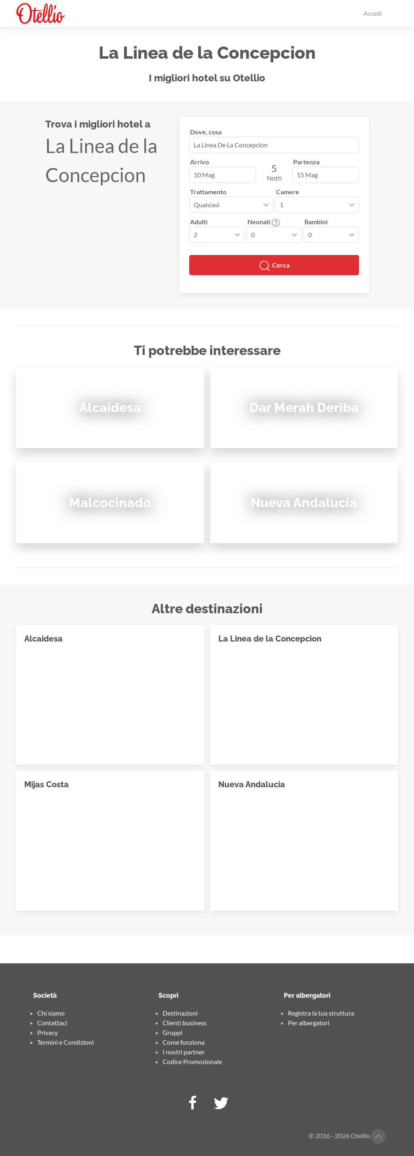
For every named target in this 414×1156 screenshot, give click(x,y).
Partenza (306, 162)
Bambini (315, 221)
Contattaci (52, 1022)
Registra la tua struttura (321, 1013)
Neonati (263, 221)
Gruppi (172, 1032)
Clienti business (185, 1022)
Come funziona (184, 1042)
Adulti (198, 221)
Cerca (274, 266)
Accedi (372, 13)
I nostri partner (184, 1052)
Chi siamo (51, 1013)
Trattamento (208, 192)
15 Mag (307, 174)
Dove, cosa (206, 132)
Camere (287, 192)
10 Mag (204, 174)
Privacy (47, 1032)
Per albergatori (309, 1022)
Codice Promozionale (192, 1061)
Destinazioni (180, 1013)
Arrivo (199, 162)
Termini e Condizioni (65, 1042)
